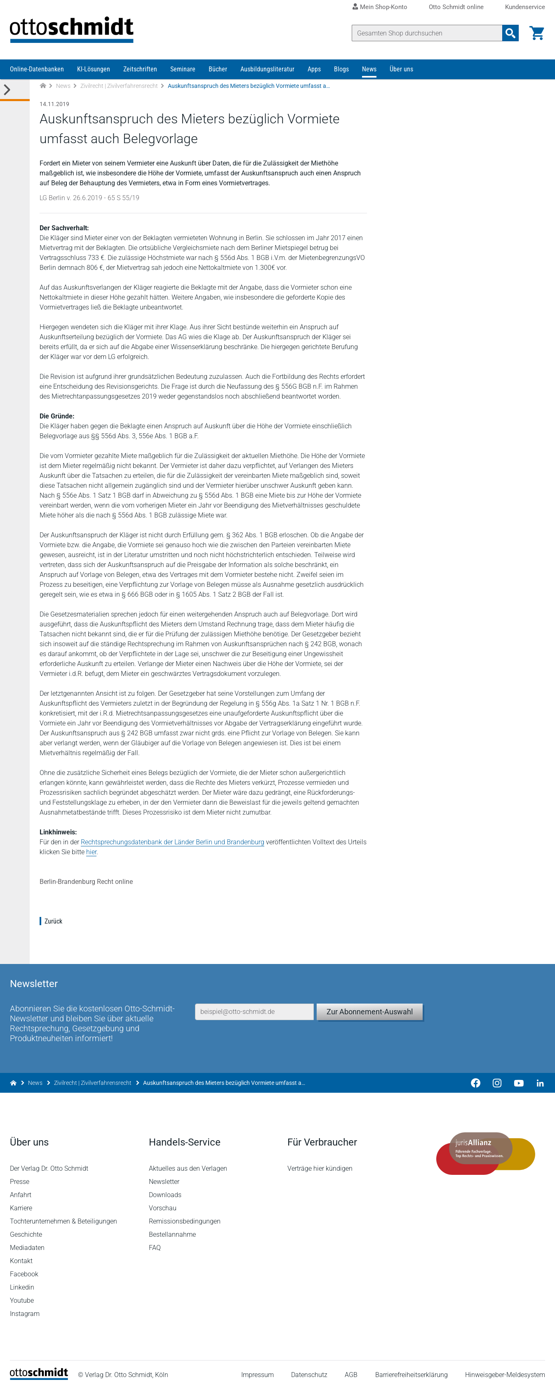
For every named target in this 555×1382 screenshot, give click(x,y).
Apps (314, 69)
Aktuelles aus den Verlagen (188, 1161)
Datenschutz (309, 1367)
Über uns (401, 69)
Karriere (21, 1200)
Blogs (341, 69)
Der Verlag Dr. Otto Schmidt (49, 1161)
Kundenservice (525, 7)
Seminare (182, 69)
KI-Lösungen (93, 69)
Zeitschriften (140, 69)
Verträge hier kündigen (320, 1161)
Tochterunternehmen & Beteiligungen (63, 1213)
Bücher (218, 69)
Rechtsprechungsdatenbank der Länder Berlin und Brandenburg (172, 842)
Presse (19, 1174)
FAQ (155, 1240)
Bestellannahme (172, 1227)
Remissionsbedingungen (185, 1213)
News (369, 69)
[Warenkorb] (537, 33)
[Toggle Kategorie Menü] (15, 90)
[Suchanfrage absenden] (510, 33)
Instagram (25, 1306)
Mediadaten (27, 1240)
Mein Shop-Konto (383, 7)
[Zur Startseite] (43, 86)
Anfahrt (20, 1187)
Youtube (22, 1293)
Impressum (257, 1367)
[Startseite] (39, 1370)
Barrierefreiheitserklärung (411, 1367)
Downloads (165, 1187)
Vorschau (162, 1200)
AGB (351, 1367)
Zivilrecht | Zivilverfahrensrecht (119, 86)
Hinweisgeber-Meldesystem (505, 1367)
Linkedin (22, 1279)
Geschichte (26, 1227)
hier (91, 852)
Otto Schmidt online (456, 7)
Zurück (53, 921)
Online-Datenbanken (37, 69)
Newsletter (164, 1174)
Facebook (24, 1266)
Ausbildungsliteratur (267, 69)
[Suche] (427, 33)
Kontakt (21, 1253)
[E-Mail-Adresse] (254, 1004)
